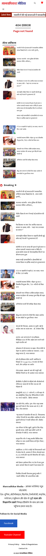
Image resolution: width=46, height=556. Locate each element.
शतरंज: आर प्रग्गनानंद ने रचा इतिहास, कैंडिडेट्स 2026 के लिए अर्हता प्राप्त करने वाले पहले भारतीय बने (30, 339)
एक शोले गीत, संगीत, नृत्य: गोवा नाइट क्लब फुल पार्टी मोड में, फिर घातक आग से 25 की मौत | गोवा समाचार (29, 406)
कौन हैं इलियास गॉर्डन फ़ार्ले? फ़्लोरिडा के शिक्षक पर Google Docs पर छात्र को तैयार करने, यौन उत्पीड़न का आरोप (29, 361)
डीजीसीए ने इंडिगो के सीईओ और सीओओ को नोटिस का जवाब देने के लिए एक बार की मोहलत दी (30, 384)
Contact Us (23, 548)
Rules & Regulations (30, 544)
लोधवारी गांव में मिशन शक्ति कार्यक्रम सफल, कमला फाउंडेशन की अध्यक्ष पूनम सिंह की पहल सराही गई (29, 151)
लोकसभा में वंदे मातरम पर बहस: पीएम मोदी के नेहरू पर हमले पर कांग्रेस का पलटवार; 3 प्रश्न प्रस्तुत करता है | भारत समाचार (30, 350)
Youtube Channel (12, 535)
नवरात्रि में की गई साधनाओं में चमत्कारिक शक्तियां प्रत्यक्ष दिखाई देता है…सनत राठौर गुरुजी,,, (29, 194)
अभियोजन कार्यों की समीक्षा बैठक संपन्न (27, 160)
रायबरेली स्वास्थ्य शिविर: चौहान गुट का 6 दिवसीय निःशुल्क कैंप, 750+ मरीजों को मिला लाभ (30, 284)
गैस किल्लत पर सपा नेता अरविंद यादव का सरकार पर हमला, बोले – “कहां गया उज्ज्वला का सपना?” (30, 83)
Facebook (8, 523)
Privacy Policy (13, 544)
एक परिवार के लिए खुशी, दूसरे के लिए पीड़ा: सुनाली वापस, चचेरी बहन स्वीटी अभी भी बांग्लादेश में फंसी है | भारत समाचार (29, 430)
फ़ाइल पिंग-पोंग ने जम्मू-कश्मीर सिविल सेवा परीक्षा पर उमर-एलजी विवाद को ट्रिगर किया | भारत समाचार (30, 441)
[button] (35, 3)
